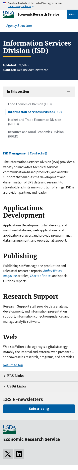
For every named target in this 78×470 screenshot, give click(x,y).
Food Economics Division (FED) (30, 104)
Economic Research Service (38, 14)
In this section (18, 91)
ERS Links (15, 376)
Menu (72, 14)
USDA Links (16, 386)
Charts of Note (40, 276)
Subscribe (36, 408)
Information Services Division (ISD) (35, 112)
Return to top (13, 365)
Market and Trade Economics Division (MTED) (34, 122)
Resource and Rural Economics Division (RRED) (36, 134)
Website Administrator (32, 70)
